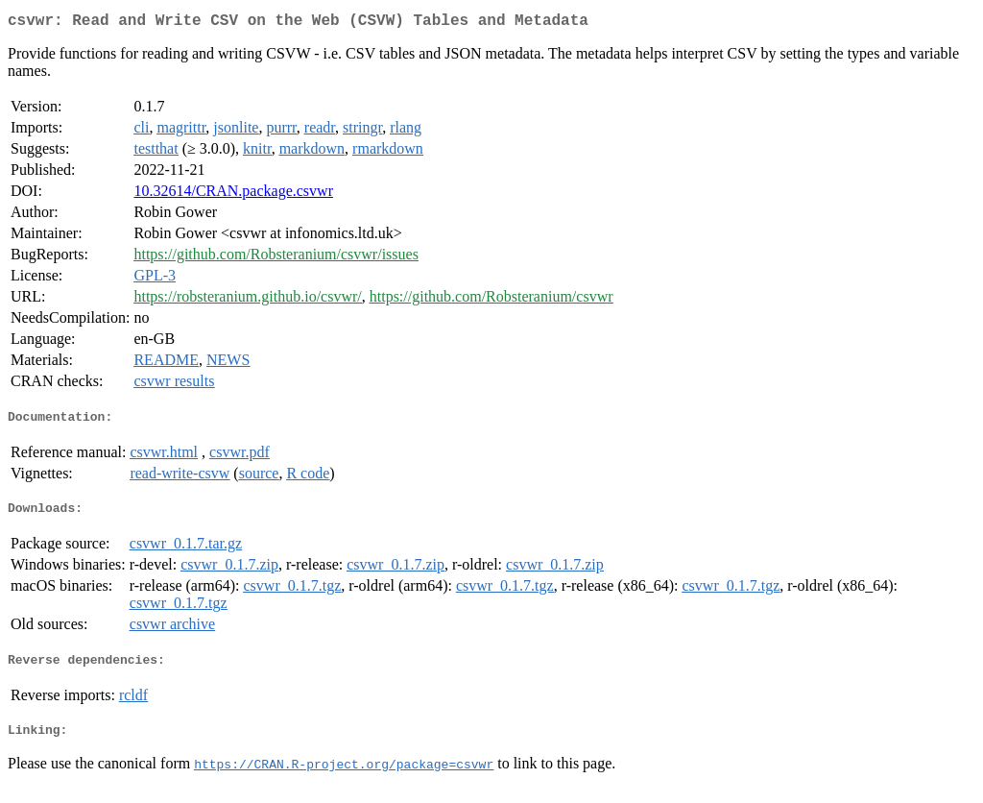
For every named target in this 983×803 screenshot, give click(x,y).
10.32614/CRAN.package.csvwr (233, 194)
